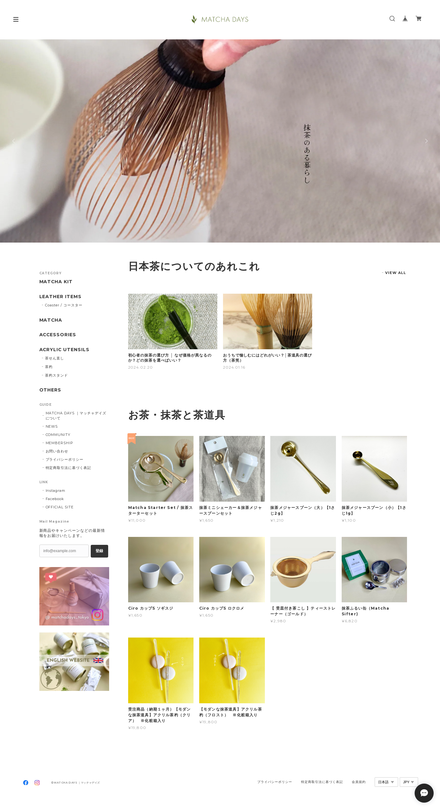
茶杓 (49, 366)
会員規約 (359, 782)
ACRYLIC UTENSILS (64, 349)
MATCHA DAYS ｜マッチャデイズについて (76, 415)
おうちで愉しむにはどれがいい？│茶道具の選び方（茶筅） (267, 358)
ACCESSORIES (58, 335)
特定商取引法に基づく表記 (68, 467)
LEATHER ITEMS (60, 296)
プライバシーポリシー (65, 459)
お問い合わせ (57, 451)
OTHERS (50, 390)
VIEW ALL (395, 273)
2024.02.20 (140, 367)
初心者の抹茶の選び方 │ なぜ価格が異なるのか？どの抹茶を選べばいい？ (170, 358)
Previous (14, 141)
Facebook (55, 499)
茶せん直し (54, 358)
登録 (99, 551)
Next (425, 141)
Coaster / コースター (63, 305)
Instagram (56, 490)
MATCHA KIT (56, 281)
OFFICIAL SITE (60, 507)
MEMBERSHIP (60, 443)
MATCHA (51, 320)
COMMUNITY (58, 434)
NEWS (52, 426)
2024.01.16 (234, 367)
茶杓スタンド (56, 375)
